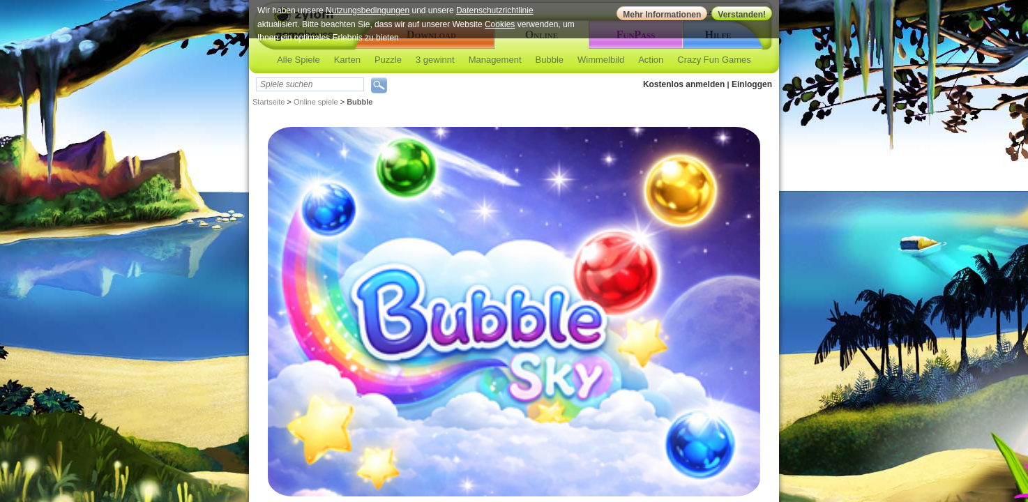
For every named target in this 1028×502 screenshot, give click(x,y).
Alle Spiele (298, 59)
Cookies (500, 24)
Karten (347, 59)
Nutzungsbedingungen (367, 10)
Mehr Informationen (662, 15)
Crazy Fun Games (713, 59)
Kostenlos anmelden (684, 84)
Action (650, 59)
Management (495, 59)
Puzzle (388, 59)
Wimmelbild (600, 59)
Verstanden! (742, 15)
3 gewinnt (435, 59)
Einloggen (752, 84)
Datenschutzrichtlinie (495, 10)
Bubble (550, 59)
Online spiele (316, 102)
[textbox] (310, 84)
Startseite (268, 102)
